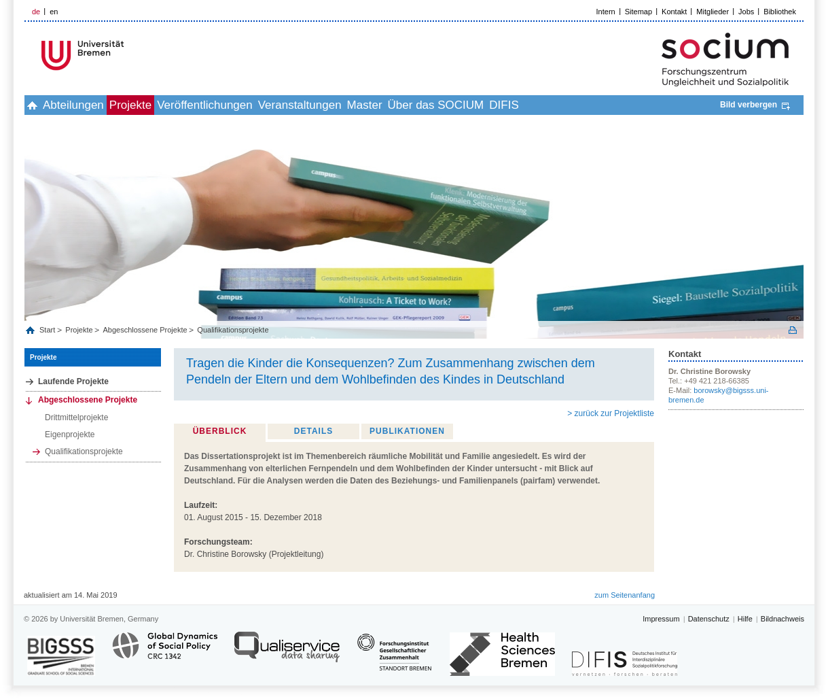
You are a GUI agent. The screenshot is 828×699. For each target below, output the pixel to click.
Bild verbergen (748, 104)
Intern (605, 11)
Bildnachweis (782, 619)
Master (447, 105)
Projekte (168, 105)
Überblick (220, 431)
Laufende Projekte (73, 381)
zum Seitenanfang (624, 595)
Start (48, 330)
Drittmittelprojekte (76, 417)
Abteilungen (95, 105)
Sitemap (638, 11)
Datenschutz (709, 619)
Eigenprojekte (69, 434)
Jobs (746, 11)
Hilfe (745, 619)
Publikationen (407, 431)
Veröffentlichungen (257, 105)
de (36, 11)
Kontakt (674, 11)
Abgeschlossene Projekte (145, 330)
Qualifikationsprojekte (232, 330)
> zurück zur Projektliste (610, 413)
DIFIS (615, 105)
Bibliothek (779, 11)
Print (793, 330)
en (54, 11)
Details (313, 431)
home (39, 105)
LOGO (128, 55)
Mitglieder (712, 11)
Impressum (661, 619)
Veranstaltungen (367, 105)
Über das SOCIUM (533, 105)
